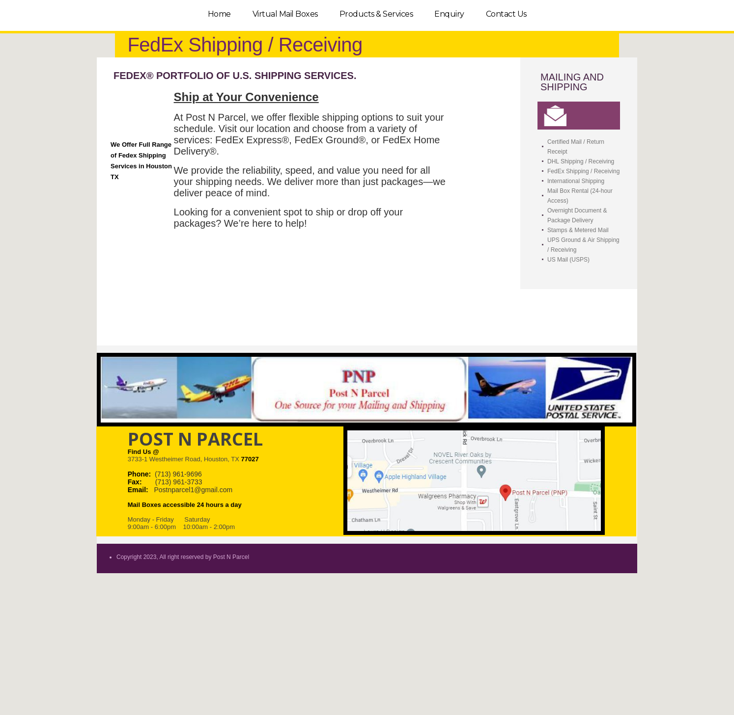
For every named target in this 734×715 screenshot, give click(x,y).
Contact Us (506, 14)
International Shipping (575, 181)
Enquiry (449, 14)
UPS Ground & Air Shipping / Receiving (583, 245)
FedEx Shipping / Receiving (583, 171)
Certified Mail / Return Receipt (575, 146)
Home (219, 14)
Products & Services (376, 14)
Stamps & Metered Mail (578, 230)
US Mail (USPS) (568, 259)
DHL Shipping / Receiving (580, 161)
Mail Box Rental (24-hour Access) (580, 195)
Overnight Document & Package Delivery (577, 215)
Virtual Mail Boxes (285, 14)
